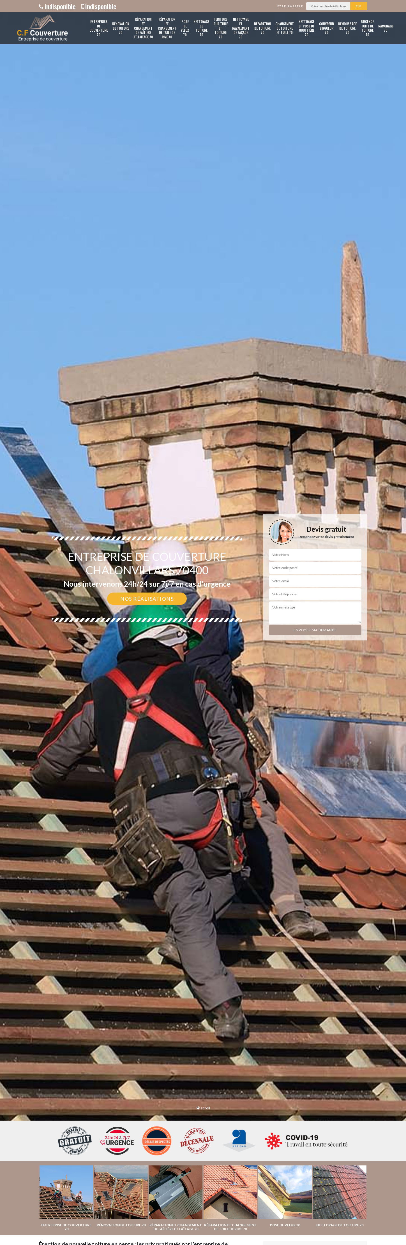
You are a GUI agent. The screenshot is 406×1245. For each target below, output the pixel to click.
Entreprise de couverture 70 (98, 28)
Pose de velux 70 (185, 28)
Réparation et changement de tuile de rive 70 (167, 28)
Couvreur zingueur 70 (326, 28)
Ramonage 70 (385, 28)
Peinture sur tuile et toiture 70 (220, 28)
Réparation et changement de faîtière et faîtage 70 (143, 28)
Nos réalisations (147, 599)
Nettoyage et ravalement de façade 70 (241, 28)
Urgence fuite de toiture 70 (367, 28)
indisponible (57, 6)
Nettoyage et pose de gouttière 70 (306, 28)
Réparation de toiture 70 (262, 28)
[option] (203, 622)
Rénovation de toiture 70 (120, 28)
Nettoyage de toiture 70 (201, 28)
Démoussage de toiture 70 (347, 28)
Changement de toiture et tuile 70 (284, 28)
